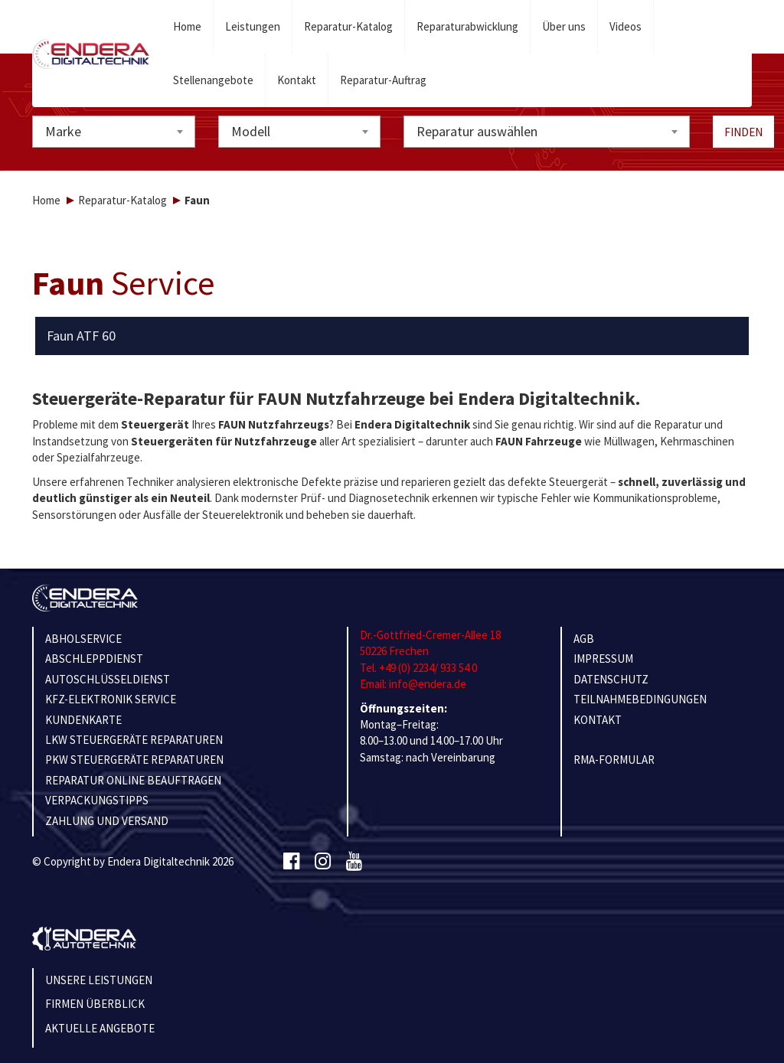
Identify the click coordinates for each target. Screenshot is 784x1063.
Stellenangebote (213, 80)
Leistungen (252, 26)
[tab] (392, 336)
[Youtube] (354, 862)
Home (187, 26)
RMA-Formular (614, 759)
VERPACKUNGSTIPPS (97, 800)
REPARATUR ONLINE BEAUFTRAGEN (133, 780)
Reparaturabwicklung (467, 26)
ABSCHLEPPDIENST (94, 658)
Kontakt (296, 80)
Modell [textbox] (250, 131)
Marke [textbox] (63, 131)
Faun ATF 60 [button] (81, 336)
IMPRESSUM (603, 658)
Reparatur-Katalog (348, 26)
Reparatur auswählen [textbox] (476, 131)
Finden (743, 132)
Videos (625, 26)
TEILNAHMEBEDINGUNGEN (640, 699)
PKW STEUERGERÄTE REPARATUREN (134, 759)
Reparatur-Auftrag (383, 80)
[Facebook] (291, 862)
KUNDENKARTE (83, 719)
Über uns (564, 26)
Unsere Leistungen (98, 980)
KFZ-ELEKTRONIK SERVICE (110, 699)
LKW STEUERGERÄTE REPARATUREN (134, 739)
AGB (583, 638)
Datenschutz (610, 679)
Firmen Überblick (95, 1003)
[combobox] (113, 132)
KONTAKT (597, 719)
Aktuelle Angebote (100, 1028)
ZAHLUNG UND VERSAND (106, 821)
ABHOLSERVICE (83, 638)
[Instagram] (323, 862)
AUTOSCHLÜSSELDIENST (107, 679)
